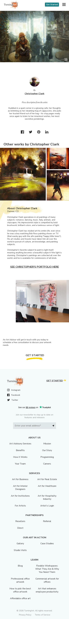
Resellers (20, 521)
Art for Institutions (20, 495)
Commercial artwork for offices (47, 580)
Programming (47, 457)
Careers (47, 463)
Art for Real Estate (47, 479)
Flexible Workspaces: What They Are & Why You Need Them (47, 569)
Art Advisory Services (20, 443)
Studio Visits (20, 550)
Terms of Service (42, 614)
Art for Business (20, 479)
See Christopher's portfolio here (34, 267)
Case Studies (47, 543)
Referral (47, 521)
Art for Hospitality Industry (47, 497)
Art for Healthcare (47, 486)
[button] (64, 4)
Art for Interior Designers (20, 487)
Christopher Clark (34, 93)
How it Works (20, 457)
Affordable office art (20, 598)
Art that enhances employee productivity (47, 590)
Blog (20, 565)
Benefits (20, 450)
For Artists (20, 505)
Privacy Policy (25, 614)
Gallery (20, 543)
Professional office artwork (20, 580)
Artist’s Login (47, 505)
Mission (47, 443)
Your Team (20, 463)
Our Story (47, 450)
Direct (20, 528)
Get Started (52, 4)
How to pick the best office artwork (20, 590)
